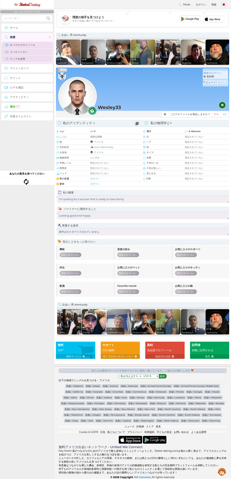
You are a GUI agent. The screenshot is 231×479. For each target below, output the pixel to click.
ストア (150, 426)
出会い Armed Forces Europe (156, 386)
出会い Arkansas (129, 386)
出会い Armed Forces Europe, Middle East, (196, 386)
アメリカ (98, 141)
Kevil (97, 147)
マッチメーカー (16, 52)
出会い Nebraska (197, 403)
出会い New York (146, 409)
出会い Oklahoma (73, 414)
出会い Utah (87, 420)
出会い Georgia (194, 391)
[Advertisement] (142, 19)
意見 (158, 426)
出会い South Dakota (189, 414)
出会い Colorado (94, 391)
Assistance (222, 471)
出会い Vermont (104, 420)
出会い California (74, 391)
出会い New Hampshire (77, 409)
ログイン (201, 4)
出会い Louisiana (176, 397)
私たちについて (116, 432)
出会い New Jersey (102, 409)
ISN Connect (142, 477)
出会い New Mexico (124, 409)
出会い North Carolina (169, 409)
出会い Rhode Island (138, 414)
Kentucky (107, 147)
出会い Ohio (214, 409)
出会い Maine (194, 397)
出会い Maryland (212, 397)
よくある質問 (198, 432)
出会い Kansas (137, 397)
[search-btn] (48, 18)
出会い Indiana (104, 397)
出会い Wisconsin (190, 420)
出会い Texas (71, 420)
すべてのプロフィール (20, 45)
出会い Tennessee (211, 414)
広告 (102, 432)
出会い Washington (144, 420)
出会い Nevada (216, 403)
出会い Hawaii (212, 391)
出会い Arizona (110, 386)
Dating (27, 4)
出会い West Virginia (167, 420)
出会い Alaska (93, 386)
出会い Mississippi (137, 403)
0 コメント (221, 82)
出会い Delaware (157, 391)
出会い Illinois (87, 397)
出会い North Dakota (194, 409)
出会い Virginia (123, 420)
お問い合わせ (181, 432)
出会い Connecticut (136, 391)
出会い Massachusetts (72, 403)
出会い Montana (177, 403)
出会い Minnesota (116, 403)
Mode (184, 4)
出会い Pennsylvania (114, 414)
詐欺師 (140, 426)
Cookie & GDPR (88, 432)
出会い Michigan (95, 403)
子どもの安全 (164, 432)
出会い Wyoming (211, 420)
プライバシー (134, 432)
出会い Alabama (74, 386)
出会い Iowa (121, 397)
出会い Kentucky (156, 397)
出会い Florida (176, 391)
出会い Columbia (114, 391)
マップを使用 (15, 59)
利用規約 (149, 432)
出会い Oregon (93, 414)
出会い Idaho (70, 397)
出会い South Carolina (163, 414)
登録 (213, 4)
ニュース (129, 426)
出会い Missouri (158, 403)
